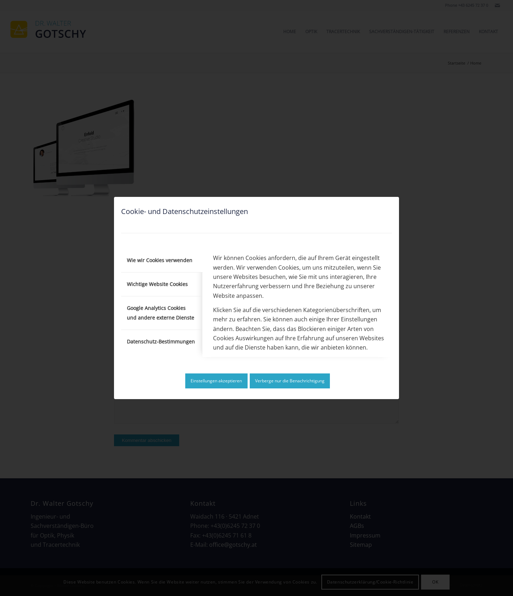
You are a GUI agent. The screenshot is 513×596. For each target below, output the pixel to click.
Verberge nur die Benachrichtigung (290, 381)
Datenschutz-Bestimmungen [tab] (161, 341)
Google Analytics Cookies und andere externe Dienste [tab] (160, 313)
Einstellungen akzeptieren (216, 381)
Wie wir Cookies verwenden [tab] (159, 260)
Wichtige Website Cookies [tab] (157, 284)
